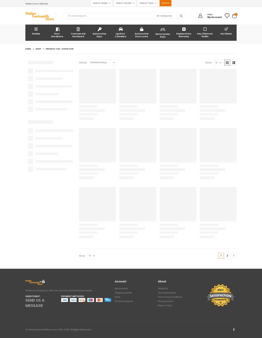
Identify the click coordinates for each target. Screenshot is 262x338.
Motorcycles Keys (163, 32)
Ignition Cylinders (120, 32)
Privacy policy (165, 301)
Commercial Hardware (78, 32)
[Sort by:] (102, 63)
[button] (227, 63)
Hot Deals (226, 31)
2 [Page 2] (227, 255)
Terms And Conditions (170, 297)
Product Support (124, 301)
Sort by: (83, 62)
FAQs (117, 297)
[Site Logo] (41, 16)
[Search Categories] (166, 16)
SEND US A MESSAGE (34, 303)
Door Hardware (57, 32)
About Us (163, 288)
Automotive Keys (99, 32)
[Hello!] (209, 15)
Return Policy (165, 305)
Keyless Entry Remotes (183, 32)
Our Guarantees (167, 292)
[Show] (218, 63)
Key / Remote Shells (204, 32)
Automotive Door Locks (142, 32)
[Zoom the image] (35, 281)
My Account (121, 288)
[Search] (181, 16)
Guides (36, 31)
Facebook (233, 329)
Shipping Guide (123, 292)
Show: (208, 62)
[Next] (234, 255)
